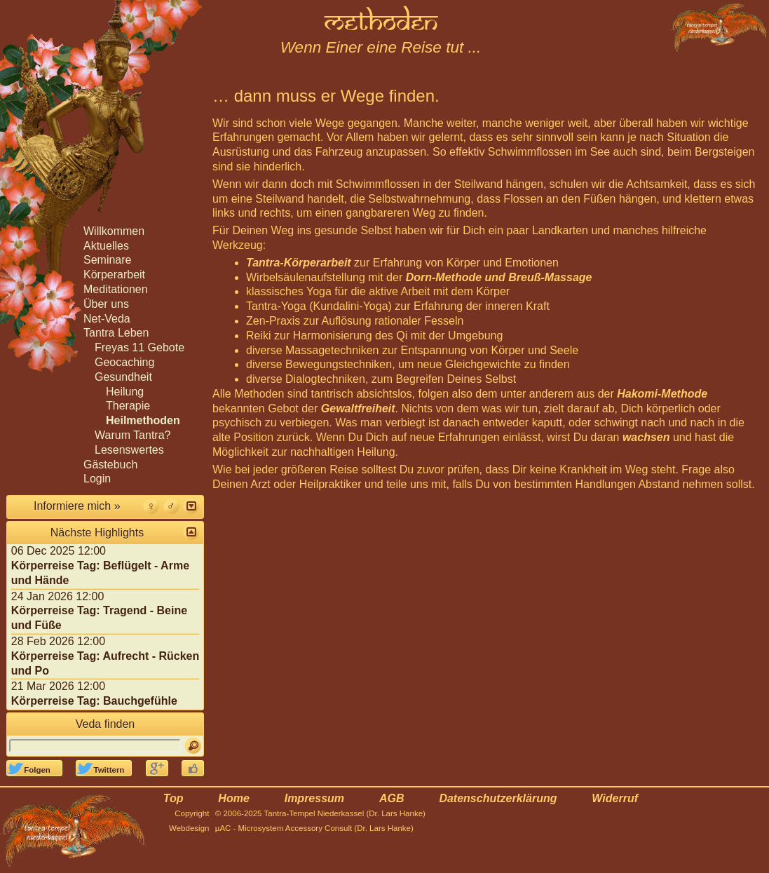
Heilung (125, 392)
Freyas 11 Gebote (139, 347)
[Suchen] (193, 746)
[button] (191, 506)
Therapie (128, 406)
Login (97, 479)
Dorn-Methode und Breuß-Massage (499, 277)
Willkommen (113, 231)
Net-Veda (106, 319)
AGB (391, 798)
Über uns (106, 304)
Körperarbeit (114, 274)
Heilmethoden (143, 420)
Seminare (107, 260)
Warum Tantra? (132, 435)
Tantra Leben (116, 333)
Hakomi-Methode (662, 394)
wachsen (646, 437)
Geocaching (124, 362)
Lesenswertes (129, 450)
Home (233, 798)
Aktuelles (106, 246)
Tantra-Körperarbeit (298, 263)
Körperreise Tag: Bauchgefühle (94, 701)
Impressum (314, 798)
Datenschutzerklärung (498, 798)
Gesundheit (123, 377)
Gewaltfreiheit (358, 408)
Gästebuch (110, 465)
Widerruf (615, 798)
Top (173, 798)
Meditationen (115, 289)
